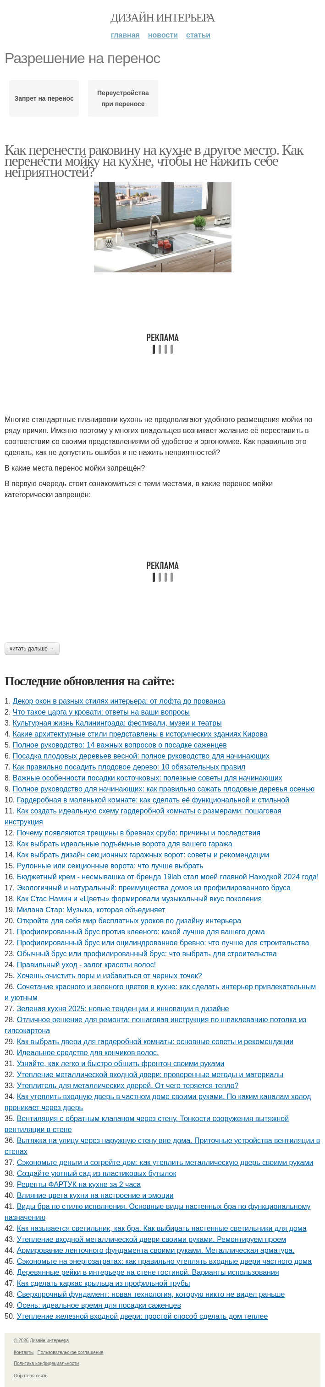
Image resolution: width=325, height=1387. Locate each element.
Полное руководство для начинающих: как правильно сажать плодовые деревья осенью (164, 789)
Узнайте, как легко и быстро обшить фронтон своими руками (121, 1063)
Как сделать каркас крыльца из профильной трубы (103, 1283)
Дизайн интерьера (162, 17)
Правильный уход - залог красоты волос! (86, 965)
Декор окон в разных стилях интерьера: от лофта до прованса (119, 701)
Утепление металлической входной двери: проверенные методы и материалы (150, 1074)
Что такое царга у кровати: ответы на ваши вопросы (101, 712)
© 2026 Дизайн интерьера (41, 1340)
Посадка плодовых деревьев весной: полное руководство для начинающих (141, 756)
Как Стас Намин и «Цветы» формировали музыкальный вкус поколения (139, 899)
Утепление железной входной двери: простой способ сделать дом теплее (142, 1316)
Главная (125, 35)
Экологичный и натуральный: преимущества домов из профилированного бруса (154, 888)
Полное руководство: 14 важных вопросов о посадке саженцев (120, 745)
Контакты (23, 1352)
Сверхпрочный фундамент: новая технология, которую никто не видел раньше (151, 1294)
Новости (163, 35)
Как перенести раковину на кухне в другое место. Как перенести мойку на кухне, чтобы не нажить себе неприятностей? (154, 160)
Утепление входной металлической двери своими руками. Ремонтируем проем (151, 1239)
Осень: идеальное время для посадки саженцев (99, 1305)
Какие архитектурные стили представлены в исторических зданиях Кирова (140, 734)
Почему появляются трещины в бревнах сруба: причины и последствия (138, 833)
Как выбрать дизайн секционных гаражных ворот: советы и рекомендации (143, 855)
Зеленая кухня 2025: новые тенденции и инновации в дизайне (123, 1009)
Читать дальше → (32, 648)
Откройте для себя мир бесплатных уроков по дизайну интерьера (129, 921)
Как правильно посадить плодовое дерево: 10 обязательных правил (129, 767)
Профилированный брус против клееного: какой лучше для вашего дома (141, 932)
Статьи (198, 35)
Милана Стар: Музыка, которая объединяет (91, 910)
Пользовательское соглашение (71, 1352)
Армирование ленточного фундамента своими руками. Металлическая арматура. (156, 1250)
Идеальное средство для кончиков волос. (88, 1053)
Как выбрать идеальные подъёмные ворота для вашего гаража (124, 844)
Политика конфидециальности (46, 1363)
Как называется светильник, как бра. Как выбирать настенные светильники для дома (162, 1228)
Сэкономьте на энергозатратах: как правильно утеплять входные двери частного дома (164, 1261)
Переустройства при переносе (123, 98)
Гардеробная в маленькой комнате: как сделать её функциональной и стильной (153, 800)
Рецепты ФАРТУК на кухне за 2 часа (79, 1184)
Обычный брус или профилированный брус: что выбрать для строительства (147, 954)
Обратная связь (31, 1375)
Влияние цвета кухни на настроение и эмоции (95, 1195)
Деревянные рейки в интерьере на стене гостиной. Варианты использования (148, 1272)
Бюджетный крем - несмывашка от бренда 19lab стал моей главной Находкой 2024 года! (168, 877)
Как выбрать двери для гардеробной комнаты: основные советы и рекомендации (155, 1042)
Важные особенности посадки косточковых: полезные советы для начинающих (147, 778)
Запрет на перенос (44, 98)
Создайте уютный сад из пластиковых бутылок (96, 1173)
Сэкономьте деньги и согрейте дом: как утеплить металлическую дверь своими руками (165, 1162)
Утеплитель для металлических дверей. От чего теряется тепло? (128, 1085)
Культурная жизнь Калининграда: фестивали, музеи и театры (117, 723)
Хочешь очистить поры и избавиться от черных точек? (109, 976)
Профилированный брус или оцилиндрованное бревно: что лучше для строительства (163, 943)
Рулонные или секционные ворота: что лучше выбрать (110, 866)
